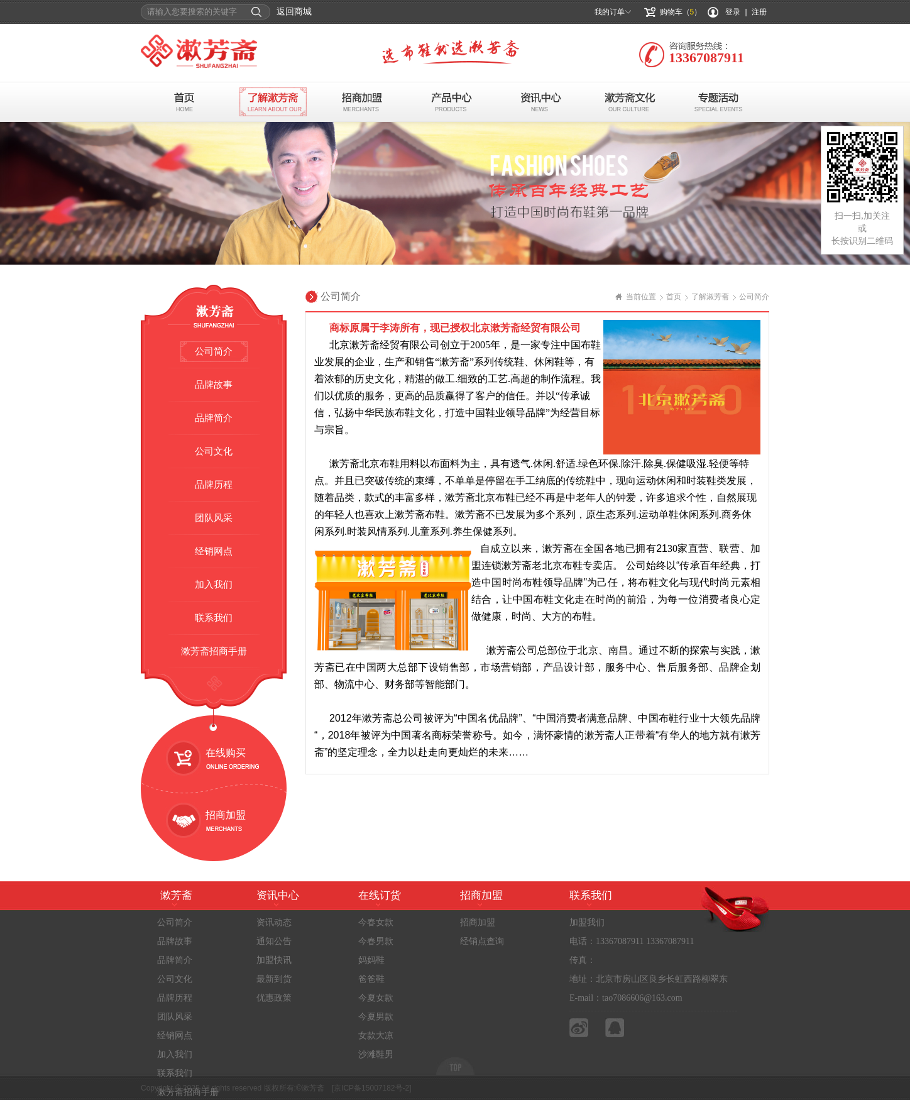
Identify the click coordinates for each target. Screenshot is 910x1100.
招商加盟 (362, 101)
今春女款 (375, 922)
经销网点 (214, 551)
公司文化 (214, 451)
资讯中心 (540, 101)
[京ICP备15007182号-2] (372, 1088)
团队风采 (214, 518)
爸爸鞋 (371, 979)
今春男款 (375, 941)
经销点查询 (482, 941)
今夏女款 (375, 998)
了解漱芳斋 (273, 101)
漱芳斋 (176, 895)
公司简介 (214, 351)
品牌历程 (214, 485)
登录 (732, 12)
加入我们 (214, 585)
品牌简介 (214, 418)
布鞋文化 (630, 101)
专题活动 (719, 101)
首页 (183, 101)
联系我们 (214, 618)
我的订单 (610, 12)
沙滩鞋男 (375, 1054)
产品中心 (451, 101)
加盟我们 (587, 922)
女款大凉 (375, 1035)
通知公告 (274, 941)
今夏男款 (375, 1016)
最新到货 (274, 979)
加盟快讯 (274, 960)
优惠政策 (274, 998)
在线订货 (379, 895)
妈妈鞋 (371, 960)
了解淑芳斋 (710, 296)
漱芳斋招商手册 (214, 651)
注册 (759, 12)
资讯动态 (274, 922)
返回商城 (294, 11)
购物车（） (681, 12)
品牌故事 (214, 385)
